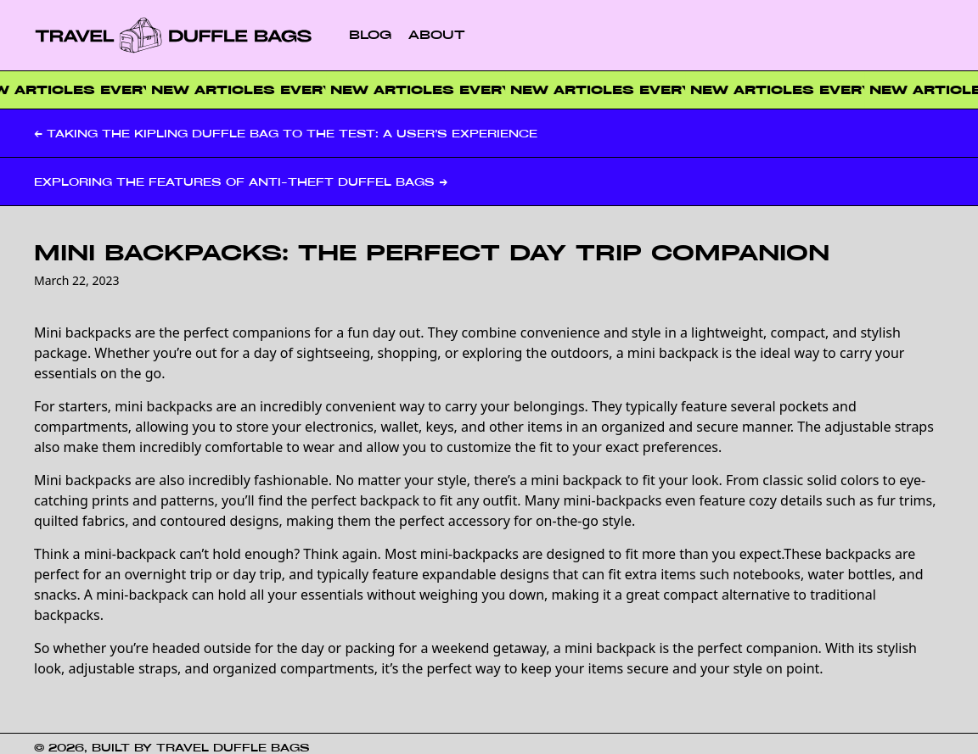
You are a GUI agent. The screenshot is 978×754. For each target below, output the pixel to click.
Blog (370, 34)
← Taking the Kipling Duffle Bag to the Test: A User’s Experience (285, 133)
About (436, 34)
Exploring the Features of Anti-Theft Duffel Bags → (240, 181)
